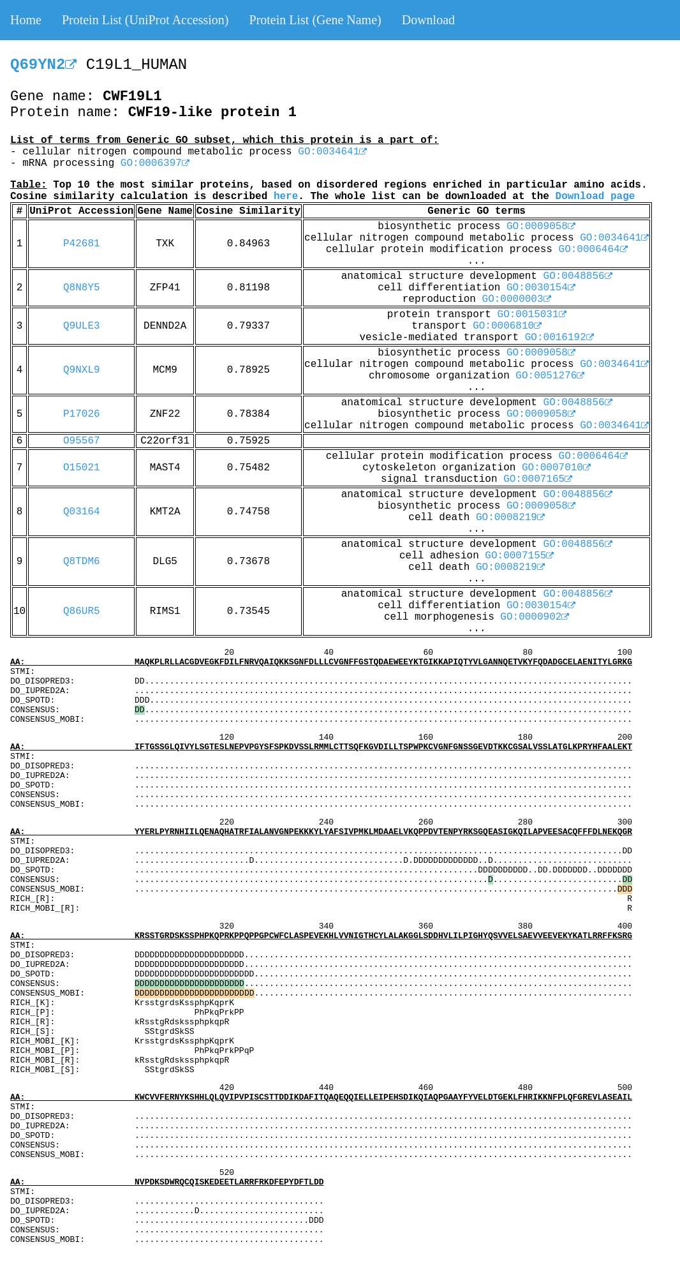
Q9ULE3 (81, 326)
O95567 (81, 441)
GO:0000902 (534, 617)
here (286, 196)
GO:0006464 (593, 249)
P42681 (81, 244)
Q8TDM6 (81, 561)
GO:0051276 (549, 376)
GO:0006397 (155, 163)
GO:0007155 (519, 556)
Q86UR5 (81, 611)
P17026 (81, 414)
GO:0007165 (537, 479)
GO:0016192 (559, 337)
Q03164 (81, 512)
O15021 (81, 468)
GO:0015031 (532, 314)
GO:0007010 (556, 468)
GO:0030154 (540, 288)
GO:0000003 (516, 299)
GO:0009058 (540, 226)
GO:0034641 (332, 152)
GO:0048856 (577, 276)
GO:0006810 (507, 326)
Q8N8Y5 (81, 288)
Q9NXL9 (81, 370)
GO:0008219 (510, 517)
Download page (595, 196)
